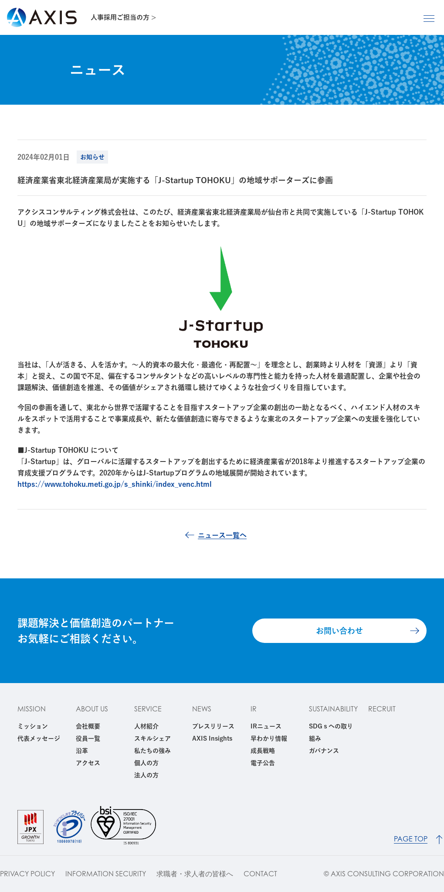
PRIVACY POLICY (27, 874)
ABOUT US (92, 708)
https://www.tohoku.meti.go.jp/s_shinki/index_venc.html (114, 484)
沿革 (82, 751)
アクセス (88, 763)
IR (254, 708)
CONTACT (260, 874)
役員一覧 (88, 738)
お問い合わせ (339, 631)
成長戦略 (263, 751)
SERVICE (148, 708)
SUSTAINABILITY (333, 708)
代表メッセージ (38, 738)
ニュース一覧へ (222, 535)
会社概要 (88, 726)
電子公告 (263, 763)
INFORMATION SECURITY (105, 874)
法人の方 (146, 775)
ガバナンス (324, 751)
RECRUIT (382, 708)
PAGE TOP (410, 839)
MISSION (31, 708)
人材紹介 (146, 726)
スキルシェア (152, 738)
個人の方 (146, 763)
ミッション (32, 726)
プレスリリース (213, 726)
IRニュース (266, 726)
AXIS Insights (212, 738)
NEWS (201, 708)
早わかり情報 (269, 738)
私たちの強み (152, 751)
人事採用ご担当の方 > (123, 17)
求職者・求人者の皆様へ (194, 874)
